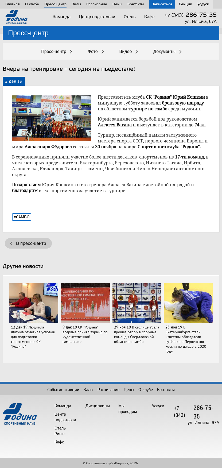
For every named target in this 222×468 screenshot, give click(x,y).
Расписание (96, 4)
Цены (117, 4)
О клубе (32, 4)
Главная (12, 4)
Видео (125, 51)
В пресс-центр (31, 243)
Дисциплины (97, 406)
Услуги (203, 4)
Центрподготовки (65, 417)
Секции (185, 4)
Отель (130, 16)
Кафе (149, 16)
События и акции (63, 389)
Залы (76, 4)
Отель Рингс (60, 431)
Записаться (162, 4)
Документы (164, 51)
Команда (62, 16)
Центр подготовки (97, 16)
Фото (93, 51)
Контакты (135, 4)
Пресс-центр (55, 4)
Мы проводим (127, 409)
